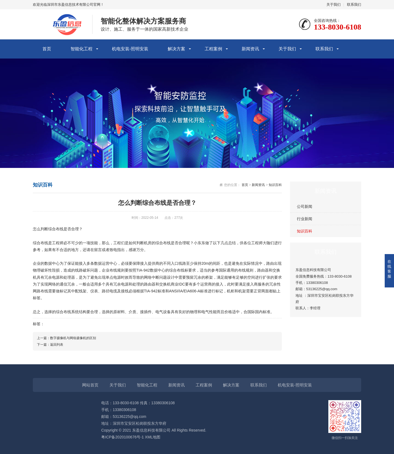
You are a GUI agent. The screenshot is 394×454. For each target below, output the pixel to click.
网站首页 (90, 385)
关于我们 (333, 4)
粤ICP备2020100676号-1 (122, 437)
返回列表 (56, 345)
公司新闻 (304, 206)
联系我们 (354, 4)
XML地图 (153, 437)
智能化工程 (81, 48)
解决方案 (176, 48)
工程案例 (213, 48)
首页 (46, 48)
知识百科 (304, 231)
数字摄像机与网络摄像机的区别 (73, 338)
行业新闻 (304, 219)
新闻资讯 (250, 48)
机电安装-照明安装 (130, 48)
